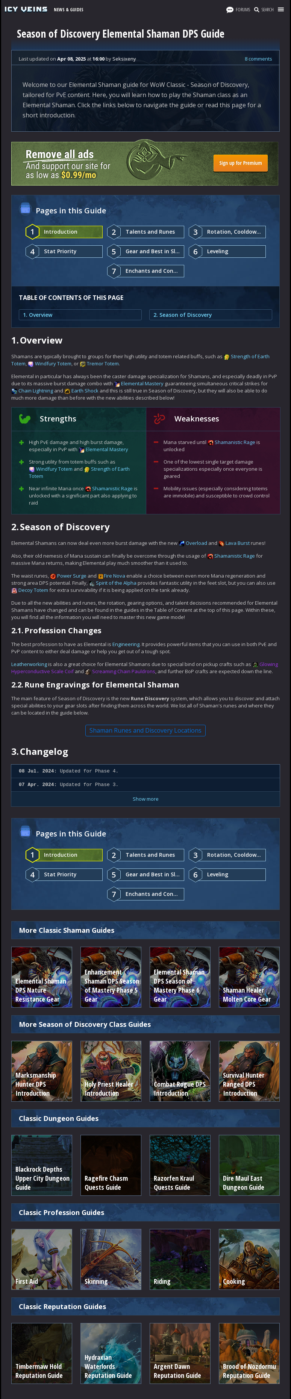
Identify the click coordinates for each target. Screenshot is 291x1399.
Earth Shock (85, 390)
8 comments (258, 58)
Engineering (125, 644)
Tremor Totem (103, 363)
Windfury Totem (53, 363)
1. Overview (37, 314)
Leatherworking (29, 664)
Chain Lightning (35, 390)
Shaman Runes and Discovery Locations (145, 730)
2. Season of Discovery (182, 314)
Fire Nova (114, 575)
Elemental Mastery (142, 383)
